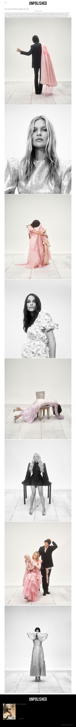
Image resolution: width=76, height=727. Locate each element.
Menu (6, 2)
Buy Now (21, 718)
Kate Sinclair (39, 11)
